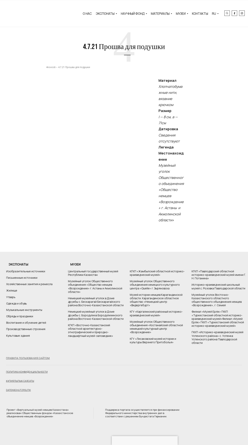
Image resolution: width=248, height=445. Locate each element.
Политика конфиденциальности (27, 371)
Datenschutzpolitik (18, 390)
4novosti (51, 67)
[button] (227, 13)
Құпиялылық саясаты (20, 381)
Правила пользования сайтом (28, 358)
